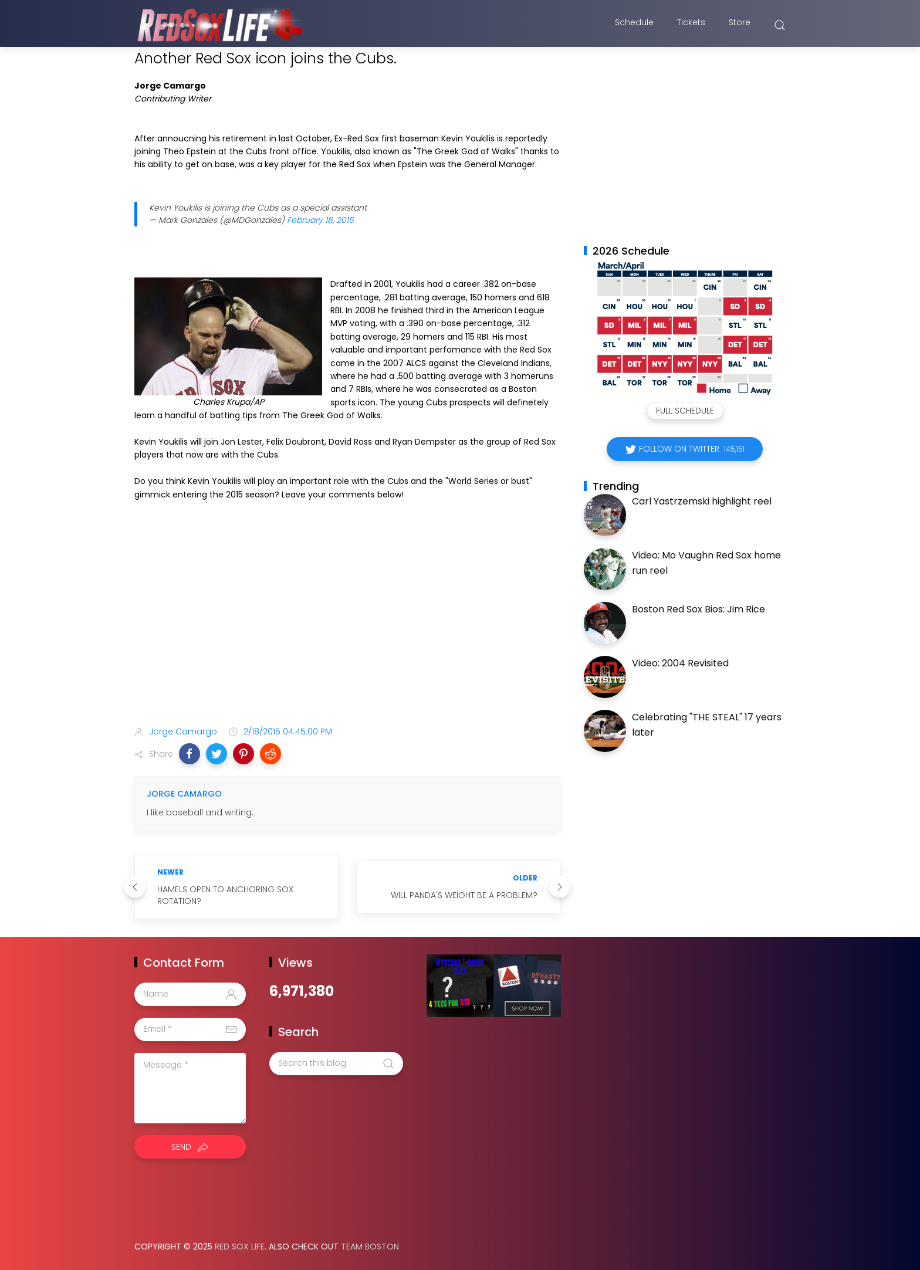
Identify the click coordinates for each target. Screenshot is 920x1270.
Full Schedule (685, 410)
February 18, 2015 (320, 220)
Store (739, 25)
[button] (189, 753)
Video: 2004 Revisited (680, 663)
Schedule (634, 25)
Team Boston (370, 1246)
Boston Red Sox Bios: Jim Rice (698, 609)
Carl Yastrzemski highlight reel (702, 501)
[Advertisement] (347, 624)
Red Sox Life (240, 1246)
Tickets (691, 25)
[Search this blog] (336, 1063)
